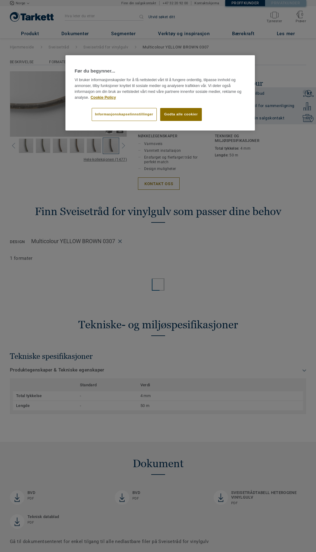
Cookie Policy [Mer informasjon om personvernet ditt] (103, 97)
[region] (160, 93)
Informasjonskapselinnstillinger (124, 114)
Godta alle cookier (181, 114)
